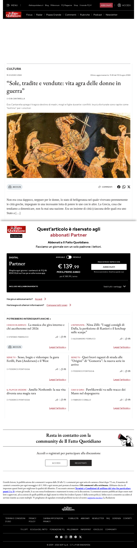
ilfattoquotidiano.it (36, 5)
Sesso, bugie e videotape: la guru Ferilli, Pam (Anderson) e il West (33, 359)
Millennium (54, 5)
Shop (76, 5)
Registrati (81, 463)
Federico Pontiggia (18, 369)
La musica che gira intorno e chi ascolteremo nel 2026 (36, 327)
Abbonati (106, 5)
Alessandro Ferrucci (83, 339)
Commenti (105, 187)
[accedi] (124, 5)
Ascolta (14, 186)
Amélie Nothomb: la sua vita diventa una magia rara (36, 391)
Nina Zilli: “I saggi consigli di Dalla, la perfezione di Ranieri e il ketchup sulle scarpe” (98, 328)
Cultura (14, 69)
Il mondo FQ (86, 5)
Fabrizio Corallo (81, 400)
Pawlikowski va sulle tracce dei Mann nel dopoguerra (98, 391)
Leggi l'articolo (57, 347)
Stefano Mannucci (17, 337)
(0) (63, 337)
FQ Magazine (66, 5)
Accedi (56, 463)
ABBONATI (109, 266)
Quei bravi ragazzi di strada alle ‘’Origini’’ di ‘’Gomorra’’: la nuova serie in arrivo (98, 361)
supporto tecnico (95, 497)
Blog (47, 5)
